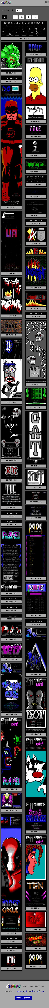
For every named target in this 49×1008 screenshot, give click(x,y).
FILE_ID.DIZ (36, 185)
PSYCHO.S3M (11, 525)
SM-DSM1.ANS (36, 734)
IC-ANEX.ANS (36, 244)
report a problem (23, 998)
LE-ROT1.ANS (36, 487)
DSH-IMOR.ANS (35, 172)
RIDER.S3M (11, 619)
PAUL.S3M (11, 516)
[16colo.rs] (6, 3)
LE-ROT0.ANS (11, 480)
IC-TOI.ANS (11, 316)
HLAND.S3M (36, 224)
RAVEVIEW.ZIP (11, 610)
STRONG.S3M (11, 950)
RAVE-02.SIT (36, 616)
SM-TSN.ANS (36, 908)
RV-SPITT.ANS (11, 659)
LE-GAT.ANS (36, 466)
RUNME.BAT (36, 624)
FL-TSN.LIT (36, 215)
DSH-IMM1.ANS (35, 156)
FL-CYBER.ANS (35, 197)
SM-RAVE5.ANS (11, 789)
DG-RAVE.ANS (36, 136)
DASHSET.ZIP (11, 81)
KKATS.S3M (36, 317)
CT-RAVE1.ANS (35, 54)
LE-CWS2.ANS (11, 460)
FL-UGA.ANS (11, 273)
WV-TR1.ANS (11, 969)
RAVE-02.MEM (36, 579)
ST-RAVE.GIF (36, 930)
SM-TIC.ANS (11, 933)
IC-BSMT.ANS (36, 288)
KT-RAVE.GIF (11, 335)
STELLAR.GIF (36, 949)
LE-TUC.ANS (11, 508)
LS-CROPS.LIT (35, 502)
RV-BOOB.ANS (11, 639)
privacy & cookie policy (30, 991)
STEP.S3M (11, 941)
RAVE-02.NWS (11, 593)
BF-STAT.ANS (11, 73)
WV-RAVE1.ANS (35, 967)
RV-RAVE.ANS (36, 675)
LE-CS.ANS (36, 384)
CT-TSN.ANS (36, 121)
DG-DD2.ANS (11, 207)
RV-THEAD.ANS (11, 714)
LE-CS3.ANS (11, 402)
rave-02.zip (24, 38)
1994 (3, 10)
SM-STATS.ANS (11, 810)
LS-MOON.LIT (36, 518)
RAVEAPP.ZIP (11, 602)
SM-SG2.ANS (36, 832)
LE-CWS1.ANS (36, 408)
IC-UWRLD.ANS (35, 308)
